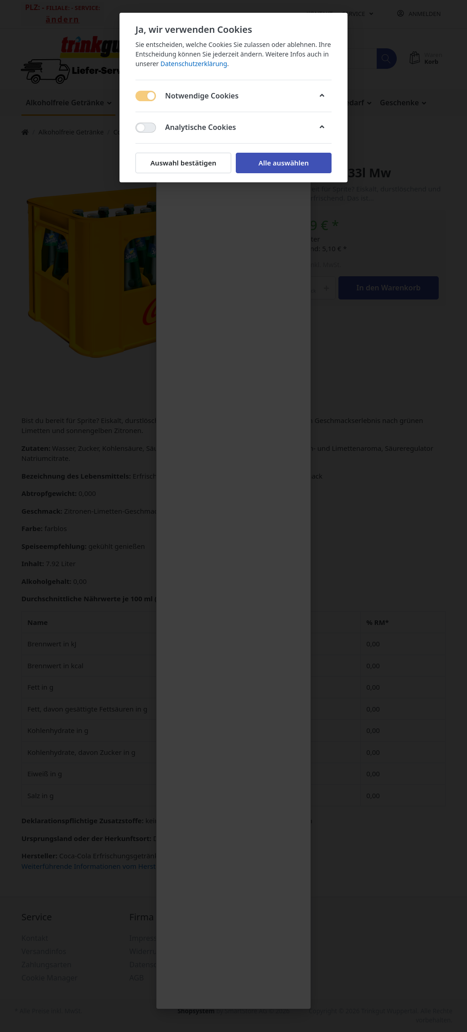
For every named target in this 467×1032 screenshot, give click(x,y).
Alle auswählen (284, 162)
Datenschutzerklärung (194, 63)
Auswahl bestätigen (183, 162)
